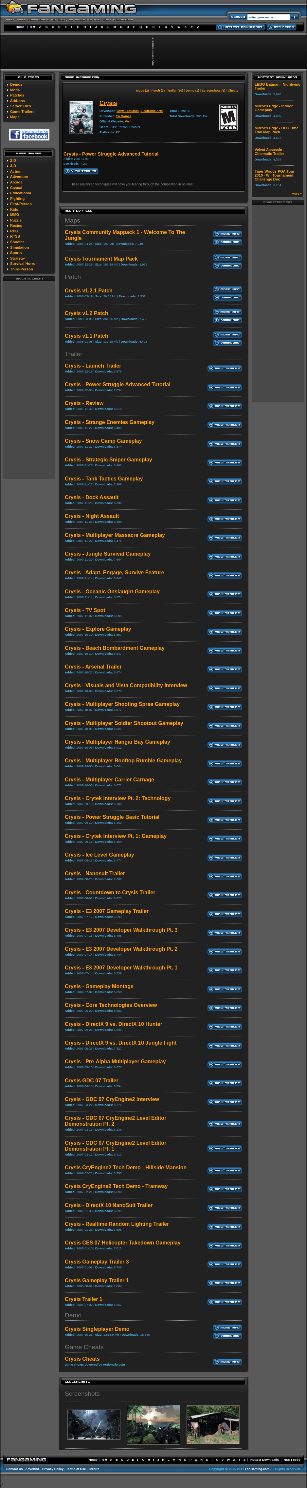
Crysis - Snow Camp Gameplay (103, 441)
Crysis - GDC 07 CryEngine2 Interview (112, 1099)
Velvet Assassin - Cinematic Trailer (269, 152)
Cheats (233, 90)
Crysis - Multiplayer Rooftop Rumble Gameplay (123, 760)
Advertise (32, 1469)
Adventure (19, 177)
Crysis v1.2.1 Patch (89, 290)
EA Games (123, 116)
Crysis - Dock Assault (91, 497)
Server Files (20, 106)
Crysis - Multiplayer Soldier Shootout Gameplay (124, 723)
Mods (15, 90)
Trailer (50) (175, 90)
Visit (128, 121)
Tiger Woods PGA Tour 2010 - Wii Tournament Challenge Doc (274, 175)
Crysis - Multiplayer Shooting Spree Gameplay (122, 704)
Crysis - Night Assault (92, 516)
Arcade (16, 182)
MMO (14, 215)
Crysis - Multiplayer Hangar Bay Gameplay (117, 742)
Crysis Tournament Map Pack (101, 259)
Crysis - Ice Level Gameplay (99, 855)
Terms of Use (76, 1469)
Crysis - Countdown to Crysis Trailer (110, 892)
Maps (15, 117)
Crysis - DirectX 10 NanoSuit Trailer (109, 1205)
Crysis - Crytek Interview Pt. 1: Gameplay (116, 836)
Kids (14, 209)
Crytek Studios (128, 111)
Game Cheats (84, 1347)
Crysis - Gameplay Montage (99, 986)
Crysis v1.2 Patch (86, 313)
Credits (93, 1469)
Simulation (19, 247)
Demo (73, 1315)
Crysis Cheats (82, 1359)
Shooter (17, 242)
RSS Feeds (292, 1459)
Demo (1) (192, 90)
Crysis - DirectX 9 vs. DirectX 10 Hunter (113, 1024)
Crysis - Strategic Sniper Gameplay (108, 459)
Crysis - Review (84, 403)
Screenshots (82, 1393)
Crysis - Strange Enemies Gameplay (109, 422)
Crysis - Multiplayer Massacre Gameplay (115, 535)
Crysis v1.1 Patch (86, 336)
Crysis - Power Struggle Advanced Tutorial (118, 384)
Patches (17, 95)
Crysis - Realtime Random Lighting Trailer (117, 1224)
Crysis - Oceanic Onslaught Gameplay (112, 591)
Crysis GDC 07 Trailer (91, 1080)
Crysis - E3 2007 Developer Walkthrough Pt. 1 (121, 967)
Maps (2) (142, 90)
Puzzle (16, 220)
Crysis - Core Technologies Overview (111, 1005)
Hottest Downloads (264, 1459)
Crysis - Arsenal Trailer (93, 667)
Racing (16, 225)
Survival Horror (23, 264)
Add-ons (17, 101)
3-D (13, 166)
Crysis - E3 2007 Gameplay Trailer (107, 911)
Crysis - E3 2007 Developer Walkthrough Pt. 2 (121, 949)
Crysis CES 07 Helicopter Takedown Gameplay (123, 1242)
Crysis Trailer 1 (83, 1299)
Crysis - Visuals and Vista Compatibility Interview (126, 685)
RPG (14, 231)
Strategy (17, 258)
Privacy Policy (52, 1469)
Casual (16, 188)
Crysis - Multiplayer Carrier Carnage (109, 779)
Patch (73, 276)
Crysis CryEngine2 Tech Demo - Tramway (116, 1186)
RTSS (15, 236)
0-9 (32, 27)
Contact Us (14, 1469)
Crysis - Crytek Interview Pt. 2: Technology (118, 798)
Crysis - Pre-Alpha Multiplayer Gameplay (115, 1061)
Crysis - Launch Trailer (93, 366)
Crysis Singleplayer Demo (97, 1329)
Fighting (17, 199)
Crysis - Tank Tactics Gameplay (104, 478)
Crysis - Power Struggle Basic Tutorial (112, 817)
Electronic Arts (151, 111)
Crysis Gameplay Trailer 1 (97, 1280)
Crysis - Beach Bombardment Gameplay (115, 648)
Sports (16, 253)
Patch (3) (158, 90)
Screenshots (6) (213, 90)
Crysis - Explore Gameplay (98, 629)
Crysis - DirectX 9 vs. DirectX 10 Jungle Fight (120, 1043)
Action (16, 171)
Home (20, 27)
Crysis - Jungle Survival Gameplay (108, 554)
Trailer (73, 354)
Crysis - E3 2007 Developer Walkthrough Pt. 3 (121, 930)
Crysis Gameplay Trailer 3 (97, 1262)
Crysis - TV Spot (85, 610)
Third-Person (21, 269)
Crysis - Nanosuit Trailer (95, 873)
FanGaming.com (257, 1469)
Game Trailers (22, 112)
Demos (16, 84)
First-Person (21, 204)
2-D (13, 160)
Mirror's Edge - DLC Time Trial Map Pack (276, 130)
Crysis (108, 103)
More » (297, 193)
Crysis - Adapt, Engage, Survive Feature (114, 572)
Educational (20, 193)
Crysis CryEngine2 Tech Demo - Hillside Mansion (126, 1167)
